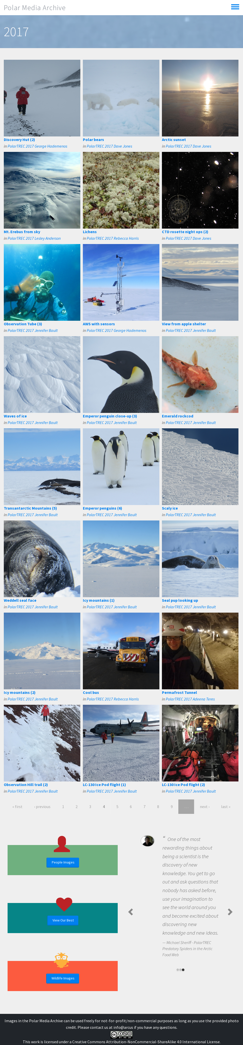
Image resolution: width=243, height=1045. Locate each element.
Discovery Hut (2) (19, 139)
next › (204, 806)
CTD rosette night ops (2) (185, 231)
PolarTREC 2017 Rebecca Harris (113, 238)
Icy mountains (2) (20, 692)
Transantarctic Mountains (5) (30, 508)
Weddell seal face (20, 600)
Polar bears (93, 139)
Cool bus (91, 692)
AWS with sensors (99, 323)
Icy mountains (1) (99, 600)
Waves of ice (15, 415)
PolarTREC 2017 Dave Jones (109, 146)
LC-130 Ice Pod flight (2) (183, 784)
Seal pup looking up (180, 600)
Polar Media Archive (35, 7)
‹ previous (42, 806)
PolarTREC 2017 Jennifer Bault (33, 330)
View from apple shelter (184, 323)
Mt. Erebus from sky (22, 231)
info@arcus (123, 1027)
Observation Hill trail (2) (26, 784)
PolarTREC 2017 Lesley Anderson (34, 238)
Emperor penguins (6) (102, 508)
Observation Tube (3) (23, 323)
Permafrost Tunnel (179, 692)
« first (17, 806)
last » (225, 806)
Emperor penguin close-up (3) (110, 415)
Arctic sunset (174, 139)
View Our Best (63, 920)
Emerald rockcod (177, 415)
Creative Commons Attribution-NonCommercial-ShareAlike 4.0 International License (146, 1041)
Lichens (90, 231)
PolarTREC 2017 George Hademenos (37, 146)
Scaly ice (170, 508)
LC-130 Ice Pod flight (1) (104, 784)
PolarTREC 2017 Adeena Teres (190, 698)
